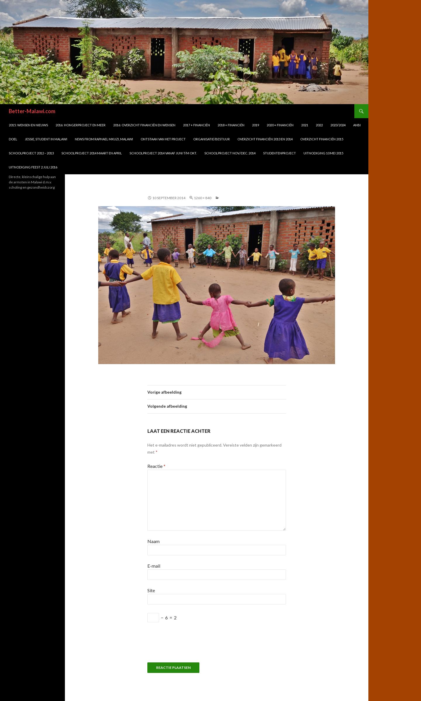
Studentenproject (279, 153)
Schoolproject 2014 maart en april (91, 153)
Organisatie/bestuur (211, 139)
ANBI (357, 125)
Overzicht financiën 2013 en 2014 (265, 139)
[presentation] (191, 645)
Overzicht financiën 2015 (321, 139)
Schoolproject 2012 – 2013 (31, 153)
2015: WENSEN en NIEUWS (28, 125)
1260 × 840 (202, 198)
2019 (255, 125)
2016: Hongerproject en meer (81, 125)
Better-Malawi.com (32, 111)
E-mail (153, 566)
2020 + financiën (280, 125)
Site (151, 590)
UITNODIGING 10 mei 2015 (323, 153)
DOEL (13, 139)
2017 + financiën (196, 125)
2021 (304, 125)
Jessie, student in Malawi (46, 139)
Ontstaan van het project (163, 139)
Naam (153, 541)
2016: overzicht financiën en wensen (144, 125)
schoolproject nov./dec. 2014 (230, 153)
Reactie (156, 466)
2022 (319, 125)
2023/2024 (338, 125)
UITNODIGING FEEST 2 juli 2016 (33, 167)
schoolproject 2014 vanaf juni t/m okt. (163, 153)
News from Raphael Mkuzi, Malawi (104, 139)
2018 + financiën (231, 125)
